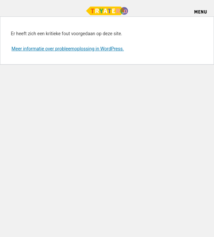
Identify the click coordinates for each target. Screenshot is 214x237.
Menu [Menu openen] (200, 11)
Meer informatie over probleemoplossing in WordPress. (67, 48)
